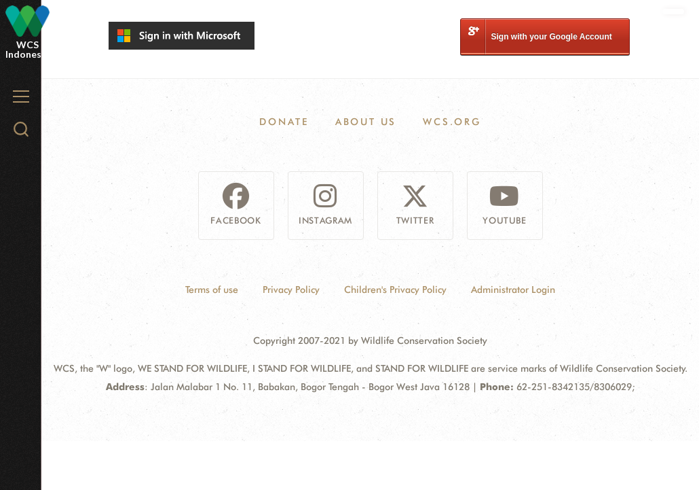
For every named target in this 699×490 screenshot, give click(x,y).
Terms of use (211, 289)
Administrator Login (513, 289)
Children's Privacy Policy (395, 289)
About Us (365, 121)
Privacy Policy (291, 289)
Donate (284, 121)
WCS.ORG (452, 121)
